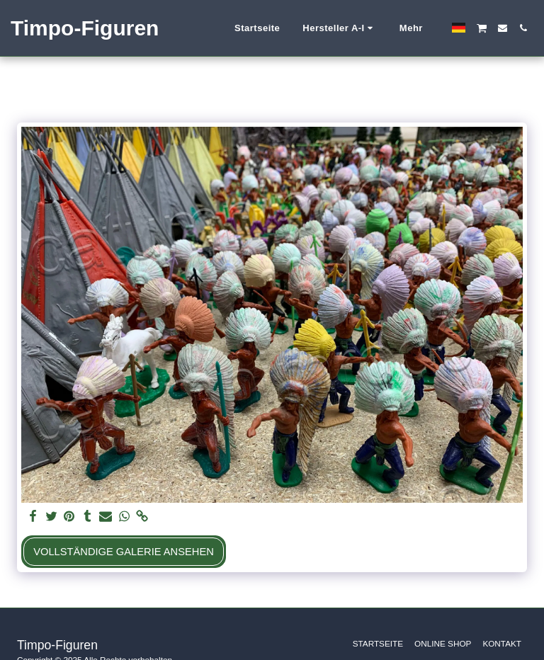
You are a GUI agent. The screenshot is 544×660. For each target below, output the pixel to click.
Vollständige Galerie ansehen (123, 551)
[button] (339, 28)
